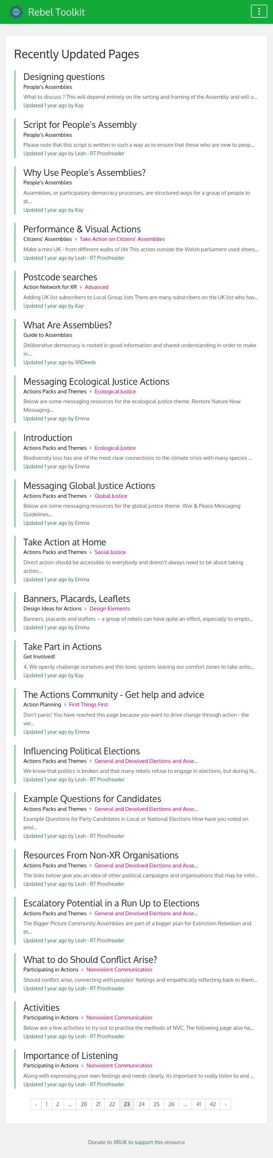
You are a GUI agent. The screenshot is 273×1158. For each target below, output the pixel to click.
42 (213, 1104)
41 (198, 1104)
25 (157, 1104)
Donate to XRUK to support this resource (136, 1142)
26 (171, 1104)
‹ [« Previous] (36, 1104)
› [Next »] (225, 1104)
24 (142, 1104)
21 (98, 1104)
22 (112, 1104)
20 (84, 1104)
